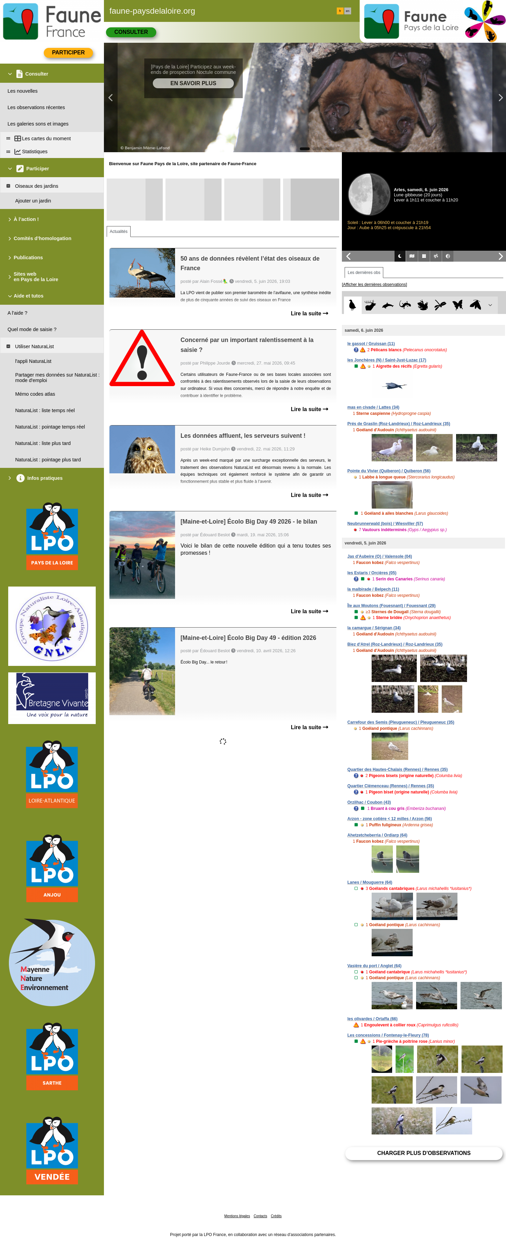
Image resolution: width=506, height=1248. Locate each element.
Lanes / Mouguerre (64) (369, 882)
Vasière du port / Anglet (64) (374, 965)
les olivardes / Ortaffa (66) (372, 1018)
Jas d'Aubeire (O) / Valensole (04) (379, 556)
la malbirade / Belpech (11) (373, 589)
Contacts (260, 1216)
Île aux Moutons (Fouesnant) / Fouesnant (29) (391, 605)
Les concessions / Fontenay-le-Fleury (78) (388, 1035)
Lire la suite (309, 313)
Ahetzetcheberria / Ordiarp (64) (377, 835)
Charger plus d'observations (423, 1153)
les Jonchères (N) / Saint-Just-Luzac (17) (386, 360)
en (347, 11)
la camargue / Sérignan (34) (374, 628)
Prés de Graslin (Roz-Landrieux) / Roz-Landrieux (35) (398, 423)
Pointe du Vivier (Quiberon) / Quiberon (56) (388, 471)
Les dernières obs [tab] (364, 272)
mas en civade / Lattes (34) (373, 407)
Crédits (276, 1216)
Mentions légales (237, 1216)
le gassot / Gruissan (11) (371, 343)
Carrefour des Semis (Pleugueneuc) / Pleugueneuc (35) (400, 722)
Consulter (131, 32)
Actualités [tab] (119, 231)
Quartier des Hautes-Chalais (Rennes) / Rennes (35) (397, 769)
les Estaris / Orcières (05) (371, 572)
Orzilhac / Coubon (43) (369, 802)
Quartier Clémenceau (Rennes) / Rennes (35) (390, 786)
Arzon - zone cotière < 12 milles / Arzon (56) (389, 818)
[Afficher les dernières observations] (374, 284)
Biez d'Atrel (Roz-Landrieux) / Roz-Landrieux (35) (394, 644)
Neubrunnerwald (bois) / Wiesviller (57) (385, 523)
